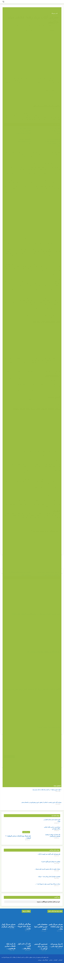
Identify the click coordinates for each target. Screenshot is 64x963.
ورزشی (39, 960)
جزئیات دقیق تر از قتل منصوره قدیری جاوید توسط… (47, 869)
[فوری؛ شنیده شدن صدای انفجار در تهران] (37, 822)
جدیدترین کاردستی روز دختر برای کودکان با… (40, 946)
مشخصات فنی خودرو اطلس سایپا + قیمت (40, 926)
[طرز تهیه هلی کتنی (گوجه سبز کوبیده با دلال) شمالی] (8, 856)
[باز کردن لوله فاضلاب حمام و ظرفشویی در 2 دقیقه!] (8, 938)
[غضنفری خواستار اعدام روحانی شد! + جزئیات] (8, 879)
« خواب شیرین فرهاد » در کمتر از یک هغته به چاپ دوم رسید (47, 789)
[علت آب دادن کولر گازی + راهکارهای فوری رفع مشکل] (24, 938)
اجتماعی (60, 960)
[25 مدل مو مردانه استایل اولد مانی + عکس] (56, 938)
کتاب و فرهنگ (54, 13)
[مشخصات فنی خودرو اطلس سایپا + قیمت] (40, 918)
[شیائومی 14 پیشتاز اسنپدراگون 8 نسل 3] (8, 864)
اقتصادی (55, 960)
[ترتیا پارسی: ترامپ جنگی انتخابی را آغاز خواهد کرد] (37, 829)
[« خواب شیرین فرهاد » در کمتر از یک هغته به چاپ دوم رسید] (7, 794)
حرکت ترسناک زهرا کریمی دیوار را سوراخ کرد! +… (47, 884)
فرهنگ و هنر (45, 960)
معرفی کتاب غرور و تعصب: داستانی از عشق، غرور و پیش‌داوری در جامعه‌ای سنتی (41, 802)
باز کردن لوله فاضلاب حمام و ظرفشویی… (10, 946)
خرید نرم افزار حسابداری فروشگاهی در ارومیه (48, 901)
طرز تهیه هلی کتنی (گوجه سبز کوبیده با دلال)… (48, 854)
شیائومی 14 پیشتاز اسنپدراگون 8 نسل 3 (50, 861)
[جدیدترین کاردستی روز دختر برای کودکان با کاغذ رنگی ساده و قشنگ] (40, 938)
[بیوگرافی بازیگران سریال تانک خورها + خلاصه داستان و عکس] (24, 918)
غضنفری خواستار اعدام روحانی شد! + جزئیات (49, 876)
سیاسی (50, 960)
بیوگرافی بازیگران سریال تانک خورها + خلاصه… (24, 926)
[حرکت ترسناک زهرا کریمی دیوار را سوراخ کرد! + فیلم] (8, 886)
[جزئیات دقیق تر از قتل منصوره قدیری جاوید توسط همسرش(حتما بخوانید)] (8, 871)
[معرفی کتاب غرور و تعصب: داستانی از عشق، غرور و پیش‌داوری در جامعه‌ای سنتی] (7, 804)
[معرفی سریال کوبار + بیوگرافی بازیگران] (8, 918)
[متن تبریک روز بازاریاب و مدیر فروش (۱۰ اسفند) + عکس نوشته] (17, 826)
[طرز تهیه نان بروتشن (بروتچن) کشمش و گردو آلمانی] (37, 837)
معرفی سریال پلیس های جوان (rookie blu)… (56, 926)
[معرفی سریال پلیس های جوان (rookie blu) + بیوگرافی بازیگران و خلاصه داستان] (56, 918)
